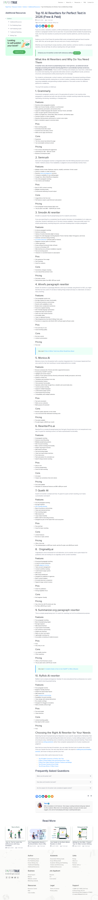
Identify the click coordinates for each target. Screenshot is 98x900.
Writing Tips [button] (13, 35)
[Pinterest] (46, 26)
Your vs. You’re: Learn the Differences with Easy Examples (13, 843)
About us (74, 861)
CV (50, 877)
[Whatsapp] (49, 26)
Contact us (75, 867)
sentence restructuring (45, 695)
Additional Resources (33, 867)
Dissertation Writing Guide (57, 859)
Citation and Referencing (56, 865)
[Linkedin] (43, 26)
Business (31, 871)
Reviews (74, 863)
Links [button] (74, 856)
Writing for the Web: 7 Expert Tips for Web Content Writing (82, 843)
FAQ (85, 2)
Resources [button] (32, 885)
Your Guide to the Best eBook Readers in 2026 (60, 843)
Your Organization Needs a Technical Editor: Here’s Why (37, 843)
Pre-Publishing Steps (33, 861)
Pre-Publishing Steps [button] (15, 25)
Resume (52, 875)
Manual (30, 877)
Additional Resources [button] (16, 22)
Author (30, 856)
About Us (69, 2)
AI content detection (41, 239)
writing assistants (48, 742)
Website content (32, 879)
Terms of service (54, 888)
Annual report (31, 875)
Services (61, 2)
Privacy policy (53, 890)
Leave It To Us (19, 52)
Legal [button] (52, 885)
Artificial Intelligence (42, 22)
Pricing (74, 859)
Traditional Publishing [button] (15, 32)
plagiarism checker (44, 565)
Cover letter (53, 879)
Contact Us (90, 2)
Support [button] (75, 885)
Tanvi (46, 803)
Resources (78, 2)
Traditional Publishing (33, 865)
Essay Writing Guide (55, 861)
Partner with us (76, 865)
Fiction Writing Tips (33, 863)
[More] (52, 26)
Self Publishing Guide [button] (15, 28)
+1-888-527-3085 (77, 888)
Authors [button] (9, 18)
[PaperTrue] (15, 871)
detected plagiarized (46, 173)
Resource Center (32, 888)
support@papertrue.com (80, 894)
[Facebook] (36, 26)
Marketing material (33, 881)
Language (50, 22)
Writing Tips (55, 22)
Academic (54, 856)
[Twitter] (40, 26)
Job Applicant (55, 871)
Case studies (31, 892)
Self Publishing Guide (33, 859)
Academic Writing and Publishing (59, 863)
